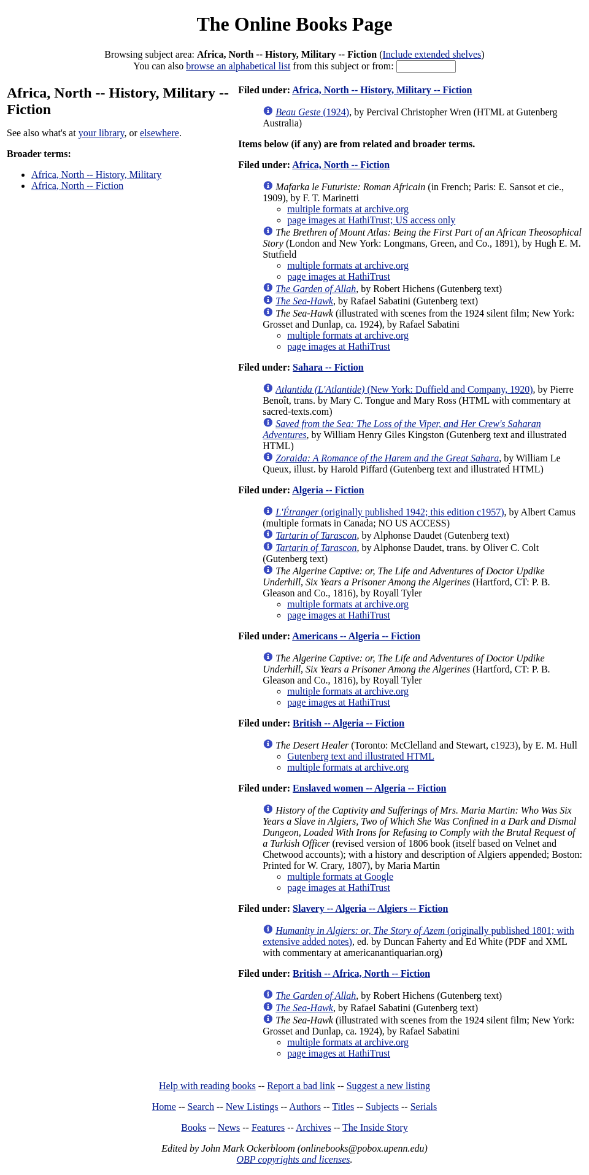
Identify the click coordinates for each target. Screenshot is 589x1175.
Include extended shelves (432, 54)
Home (164, 1106)
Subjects (382, 1106)
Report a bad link (301, 1086)
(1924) (312, 112)
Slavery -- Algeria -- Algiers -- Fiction (370, 908)
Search (201, 1106)
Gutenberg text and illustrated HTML (360, 756)
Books (193, 1127)
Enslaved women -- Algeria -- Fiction (369, 788)
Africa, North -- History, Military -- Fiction (382, 90)
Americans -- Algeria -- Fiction (356, 636)
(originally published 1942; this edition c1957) (389, 512)
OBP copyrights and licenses (293, 1159)
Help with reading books (207, 1086)
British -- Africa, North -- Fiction (361, 973)
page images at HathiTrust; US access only (371, 220)
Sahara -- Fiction (328, 367)
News (229, 1127)
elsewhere (159, 133)
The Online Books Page (294, 24)
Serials (423, 1106)
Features (268, 1127)
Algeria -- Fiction (328, 490)
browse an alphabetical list (238, 66)
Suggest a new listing (388, 1086)
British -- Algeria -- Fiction (348, 723)
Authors (305, 1106)
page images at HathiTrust (338, 276)
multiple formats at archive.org (348, 209)
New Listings (252, 1106)
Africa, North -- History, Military (96, 174)
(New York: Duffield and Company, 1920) (404, 389)
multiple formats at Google (340, 876)
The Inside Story (375, 1127)
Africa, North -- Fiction (77, 185)
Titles (343, 1106)
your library (102, 133)
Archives (313, 1127)
